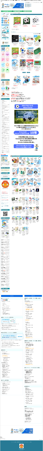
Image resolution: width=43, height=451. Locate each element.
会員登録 (28, 5)
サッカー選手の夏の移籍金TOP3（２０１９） (5, 128)
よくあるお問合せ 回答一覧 (5, 118)
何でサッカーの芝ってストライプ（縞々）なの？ (5, 141)
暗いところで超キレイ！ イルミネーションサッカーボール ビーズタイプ (37, 192)
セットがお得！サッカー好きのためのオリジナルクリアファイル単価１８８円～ (22, 40)
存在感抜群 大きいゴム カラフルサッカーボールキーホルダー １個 (15, 161)
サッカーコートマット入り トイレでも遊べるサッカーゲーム (37, 52)
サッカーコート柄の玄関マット (20, 191)
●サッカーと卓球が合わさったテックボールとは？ (5, 107)
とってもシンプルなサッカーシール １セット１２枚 (29, 182)
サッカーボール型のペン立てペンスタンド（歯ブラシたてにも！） (16, 210)
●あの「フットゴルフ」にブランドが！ (5, 113)
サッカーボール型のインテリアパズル (22, 52)
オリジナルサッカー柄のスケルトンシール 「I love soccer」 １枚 (5, 260)
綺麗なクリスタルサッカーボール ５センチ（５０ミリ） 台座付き (5, 262)
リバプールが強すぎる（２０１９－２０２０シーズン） (5, 131)
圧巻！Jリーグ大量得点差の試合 (5, 129)
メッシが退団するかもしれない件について (5, 147)
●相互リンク (3, 111)
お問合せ (26, 11)
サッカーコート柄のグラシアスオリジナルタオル (37, 39)
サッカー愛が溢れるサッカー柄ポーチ (22, 161)
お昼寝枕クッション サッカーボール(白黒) (13, 200)
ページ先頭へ (40, 439)
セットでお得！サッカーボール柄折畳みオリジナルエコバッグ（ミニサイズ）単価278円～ (16, 220)
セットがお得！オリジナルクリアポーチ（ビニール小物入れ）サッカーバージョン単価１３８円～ (20, 221)
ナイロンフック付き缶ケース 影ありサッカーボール (5, 282)
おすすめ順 (34, 33)
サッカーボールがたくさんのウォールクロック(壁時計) (3, 234)
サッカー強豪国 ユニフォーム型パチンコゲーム (22, 63)
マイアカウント (28, 6)
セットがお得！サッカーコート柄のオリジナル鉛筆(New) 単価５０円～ (5, 285)
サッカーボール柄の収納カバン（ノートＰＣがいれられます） (7, 234)
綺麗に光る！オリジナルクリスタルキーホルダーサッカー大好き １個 (34, 192)
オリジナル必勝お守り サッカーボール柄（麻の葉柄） (22, 172)
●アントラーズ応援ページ (5, 114)
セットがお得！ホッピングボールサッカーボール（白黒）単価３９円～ (15, 63)
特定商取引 (3, 100)
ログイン (28, 4)
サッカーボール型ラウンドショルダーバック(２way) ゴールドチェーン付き (5, 248)
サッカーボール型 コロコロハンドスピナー (13, 191)
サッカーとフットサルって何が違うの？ (5, 150)
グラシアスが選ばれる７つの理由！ (5, 139)
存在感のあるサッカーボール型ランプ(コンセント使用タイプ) (5, 245)
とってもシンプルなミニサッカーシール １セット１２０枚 (37, 182)
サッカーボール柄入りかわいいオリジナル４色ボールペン (20, 230)
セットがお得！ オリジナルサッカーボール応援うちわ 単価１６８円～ (23, 220)
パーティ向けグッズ (15, 13)
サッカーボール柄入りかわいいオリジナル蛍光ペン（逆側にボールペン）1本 (27, 201)
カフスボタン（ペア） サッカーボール (16, 200)
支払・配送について (16, 11)
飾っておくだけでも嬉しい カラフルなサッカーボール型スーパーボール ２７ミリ (5, 268)
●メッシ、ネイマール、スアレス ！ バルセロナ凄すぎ (5, 110)
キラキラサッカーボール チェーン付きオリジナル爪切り (20, 209)
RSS (3, 291)
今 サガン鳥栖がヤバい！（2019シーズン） (5, 124)
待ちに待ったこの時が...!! (5, 143)
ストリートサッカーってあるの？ (5, 145)
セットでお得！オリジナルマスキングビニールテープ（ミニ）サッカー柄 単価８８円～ (23, 231)
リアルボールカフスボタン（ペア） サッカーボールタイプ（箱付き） (5, 251)
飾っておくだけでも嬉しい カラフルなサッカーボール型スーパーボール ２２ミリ (5, 224)
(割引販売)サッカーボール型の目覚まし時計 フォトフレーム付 (30, 201)
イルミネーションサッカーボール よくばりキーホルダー (30, 192)
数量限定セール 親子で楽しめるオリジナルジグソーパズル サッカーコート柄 (37, 64)
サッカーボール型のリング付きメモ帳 (23, 209)
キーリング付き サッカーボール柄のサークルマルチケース (23, 192)
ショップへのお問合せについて (5, 117)
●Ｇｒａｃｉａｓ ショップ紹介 (5, 104)
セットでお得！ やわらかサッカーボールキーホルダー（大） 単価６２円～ (5, 279)
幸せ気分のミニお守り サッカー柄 (16, 230)
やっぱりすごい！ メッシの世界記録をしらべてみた (5, 137)
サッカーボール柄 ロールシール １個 (22, 182)
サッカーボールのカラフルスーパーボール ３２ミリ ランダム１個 (5, 265)
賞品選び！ (19, 13)
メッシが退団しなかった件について (5, 148)
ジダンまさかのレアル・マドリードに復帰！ (5, 122)
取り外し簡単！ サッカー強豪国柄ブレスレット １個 (29, 63)
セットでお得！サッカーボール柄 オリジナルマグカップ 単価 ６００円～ (37, 201)
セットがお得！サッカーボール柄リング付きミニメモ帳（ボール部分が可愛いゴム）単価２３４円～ (27, 210)
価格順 (37, 33)
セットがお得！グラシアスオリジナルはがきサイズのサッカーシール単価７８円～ (5, 163)
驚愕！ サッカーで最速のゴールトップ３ (5, 134)
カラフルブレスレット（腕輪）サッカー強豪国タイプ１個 (29, 39)
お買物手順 (3, 115)
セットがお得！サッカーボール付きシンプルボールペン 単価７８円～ (5, 271)
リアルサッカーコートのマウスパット (16, 191)
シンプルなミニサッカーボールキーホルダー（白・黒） (37, 161)
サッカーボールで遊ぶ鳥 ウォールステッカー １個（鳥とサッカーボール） (23, 201)
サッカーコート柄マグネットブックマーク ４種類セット (29, 161)
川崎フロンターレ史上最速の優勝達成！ (5, 152)
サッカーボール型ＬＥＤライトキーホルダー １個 (34, 200)
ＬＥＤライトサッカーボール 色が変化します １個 (34, 219)
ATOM (6, 291)
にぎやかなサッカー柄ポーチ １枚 (29, 172)
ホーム (6, 11)
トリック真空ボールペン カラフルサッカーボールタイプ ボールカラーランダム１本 (34, 210)
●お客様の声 (3, 108)
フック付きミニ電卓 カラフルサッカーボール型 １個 (29, 52)
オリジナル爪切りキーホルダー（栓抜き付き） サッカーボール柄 (5, 274)
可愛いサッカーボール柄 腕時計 (37, 219)
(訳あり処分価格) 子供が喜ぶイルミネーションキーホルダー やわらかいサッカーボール (27, 220)
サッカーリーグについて (5, 142)
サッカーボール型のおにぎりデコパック (20, 200)
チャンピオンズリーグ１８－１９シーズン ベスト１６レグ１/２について (5, 121)
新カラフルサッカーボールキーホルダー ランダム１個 (30, 219)
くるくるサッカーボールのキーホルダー (15, 39)
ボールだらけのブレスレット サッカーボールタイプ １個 (15, 172)
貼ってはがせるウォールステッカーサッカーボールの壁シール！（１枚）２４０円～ (13, 231)
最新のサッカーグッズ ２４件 (5, 116)
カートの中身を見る (5, 168)
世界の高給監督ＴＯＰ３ (5, 132)
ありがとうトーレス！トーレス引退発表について (5, 126)
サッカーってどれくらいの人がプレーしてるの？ (5, 135)
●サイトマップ (3, 103)
